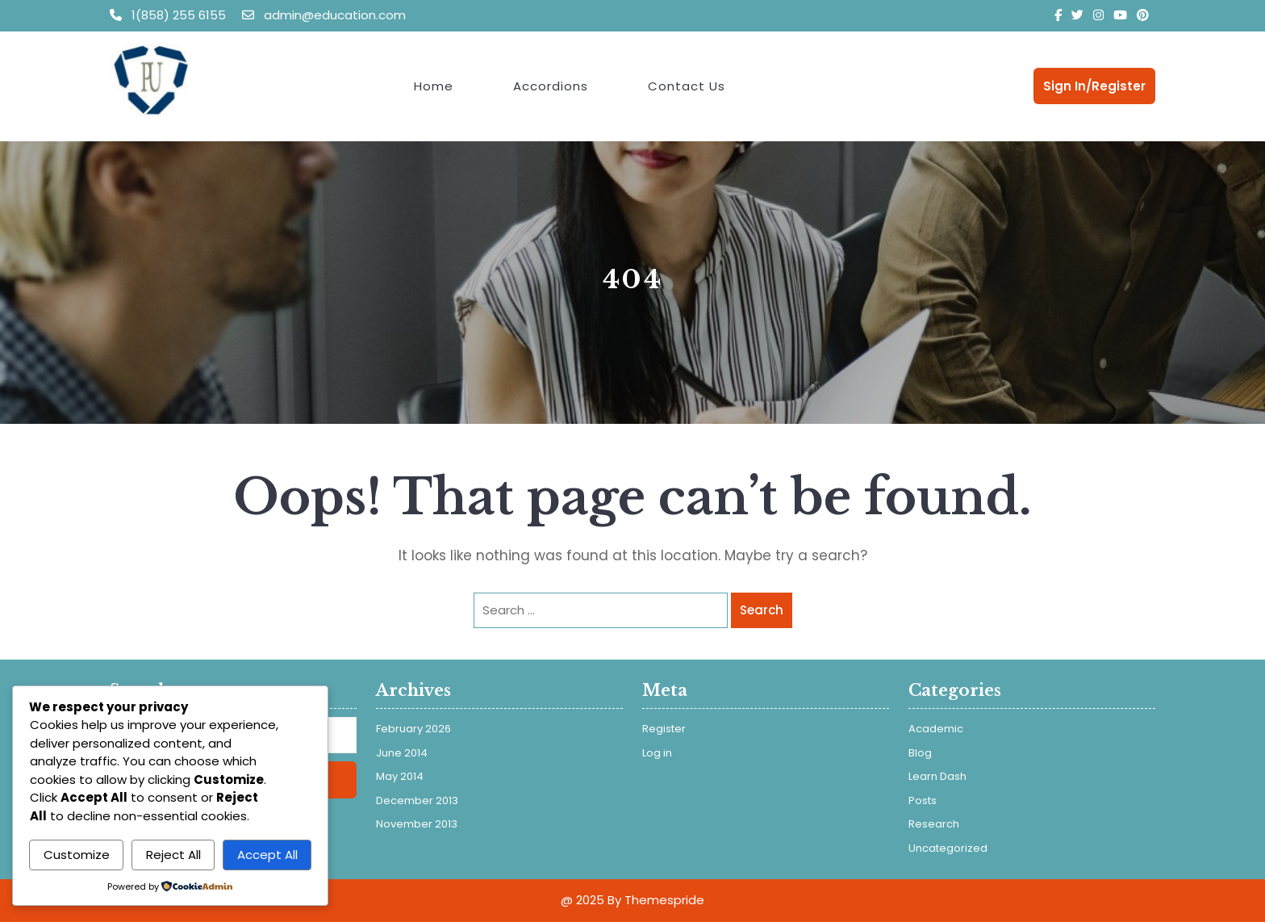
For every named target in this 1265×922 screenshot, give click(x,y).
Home (433, 86)
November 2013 (416, 824)
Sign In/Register (1094, 86)
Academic (935, 728)
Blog (920, 753)
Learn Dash (937, 776)
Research (933, 824)
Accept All (267, 854)
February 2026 (413, 728)
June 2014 (402, 753)
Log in (657, 753)
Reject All (173, 854)
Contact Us (686, 86)
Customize (77, 854)
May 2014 (400, 776)
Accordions (550, 86)
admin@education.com (324, 14)
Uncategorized (947, 848)
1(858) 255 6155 (169, 14)
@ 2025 (582, 899)
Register (664, 728)
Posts (922, 800)
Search (761, 609)
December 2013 (417, 800)
